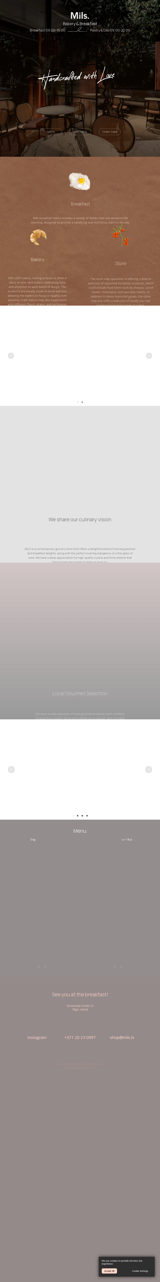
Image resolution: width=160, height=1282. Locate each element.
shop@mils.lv (122, 1037)
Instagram (37, 1037)
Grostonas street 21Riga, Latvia (80, 1007)
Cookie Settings (140, 1270)
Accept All (109, 1270)
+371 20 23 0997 (80, 1037)
